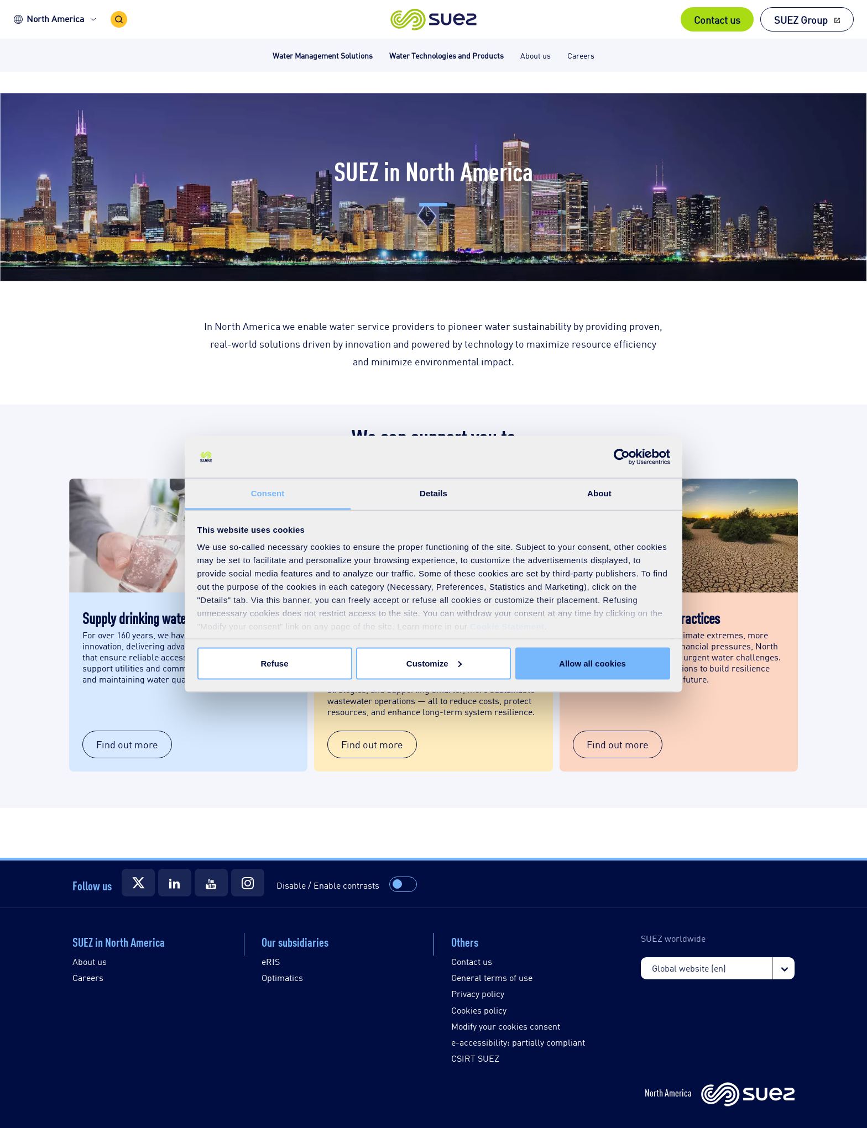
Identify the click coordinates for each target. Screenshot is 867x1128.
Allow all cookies (592, 663)
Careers (87, 977)
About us (89, 961)
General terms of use (491, 977)
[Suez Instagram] (247, 882)
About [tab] (599, 493)
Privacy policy (477, 993)
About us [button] (535, 55)
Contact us (717, 19)
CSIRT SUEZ (475, 1058)
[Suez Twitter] (138, 882)
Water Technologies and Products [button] (446, 55)
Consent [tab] (268, 493)
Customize (434, 663)
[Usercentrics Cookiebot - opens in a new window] (621, 457)
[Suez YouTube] (211, 882)
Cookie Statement (507, 626)
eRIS (271, 961)
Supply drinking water (136, 617)
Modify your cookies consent (505, 1026)
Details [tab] (433, 493)
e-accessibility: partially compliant (518, 1042)
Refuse (274, 663)
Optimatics (282, 977)
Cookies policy (478, 1010)
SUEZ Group (801, 19)
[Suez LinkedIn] (174, 882)
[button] (433, 19)
